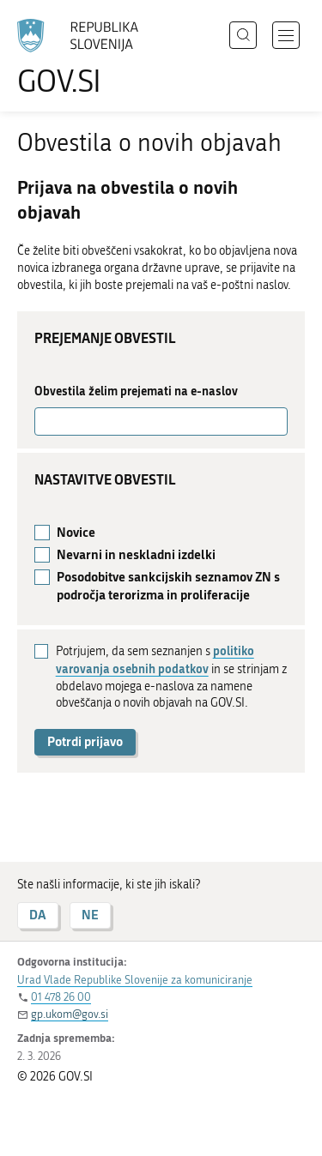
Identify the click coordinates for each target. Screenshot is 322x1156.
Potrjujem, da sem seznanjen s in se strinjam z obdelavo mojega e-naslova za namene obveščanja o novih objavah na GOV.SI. (171, 676)
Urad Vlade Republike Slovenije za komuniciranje (134, 979)
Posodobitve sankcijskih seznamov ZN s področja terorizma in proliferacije (168, 586)
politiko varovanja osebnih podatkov (155, 659)
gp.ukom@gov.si (69, 1014)
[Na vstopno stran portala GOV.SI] (86, 58)
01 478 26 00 (61, 996)
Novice (76, 532)
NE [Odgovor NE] (90, 915)
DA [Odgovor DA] (37, 915)
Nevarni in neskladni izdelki (136, 554)
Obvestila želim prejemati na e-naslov (136, 391)
